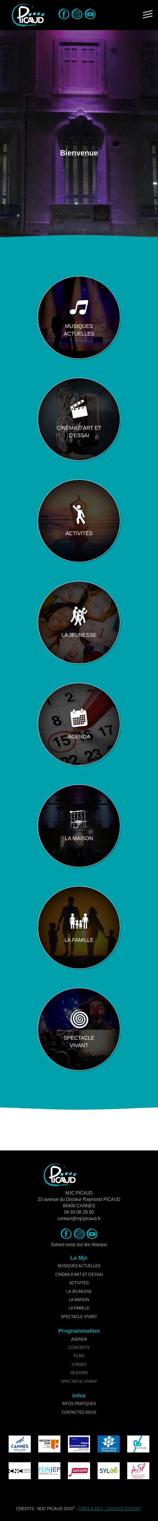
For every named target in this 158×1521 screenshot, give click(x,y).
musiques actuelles (79, 1266)
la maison (79, 1300)
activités (79, 1283)
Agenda (79, 1339)
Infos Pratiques (79, 1404)
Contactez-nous (79, 1412)
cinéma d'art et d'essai (79, 1274)
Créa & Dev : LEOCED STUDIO (109, 1508)
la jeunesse (79, 1291)
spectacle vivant (79, 1317)
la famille (79, 1308)
